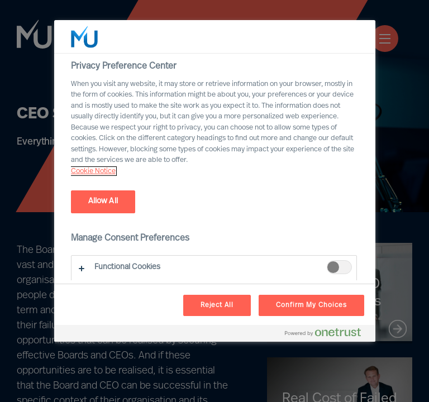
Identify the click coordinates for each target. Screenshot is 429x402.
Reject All (217, 305)
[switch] (339, 267)
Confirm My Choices (311, 305)
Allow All (103, 201)
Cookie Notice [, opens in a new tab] (93, 171)
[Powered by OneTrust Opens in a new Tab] (327, 335)
